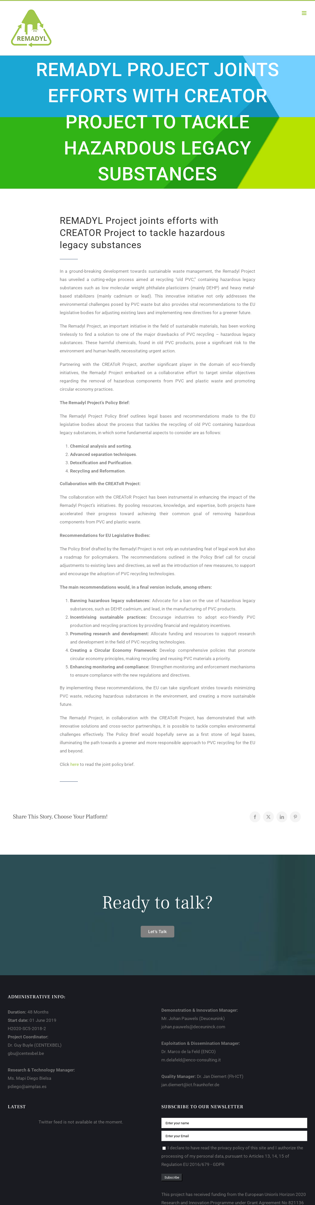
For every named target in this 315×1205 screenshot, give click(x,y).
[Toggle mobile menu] (304, 13)
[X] (268, 817)
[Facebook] (255, 817)
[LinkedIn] (282, 817)
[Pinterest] (295, 817)
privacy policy (231, 1147)
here (74, 764)
